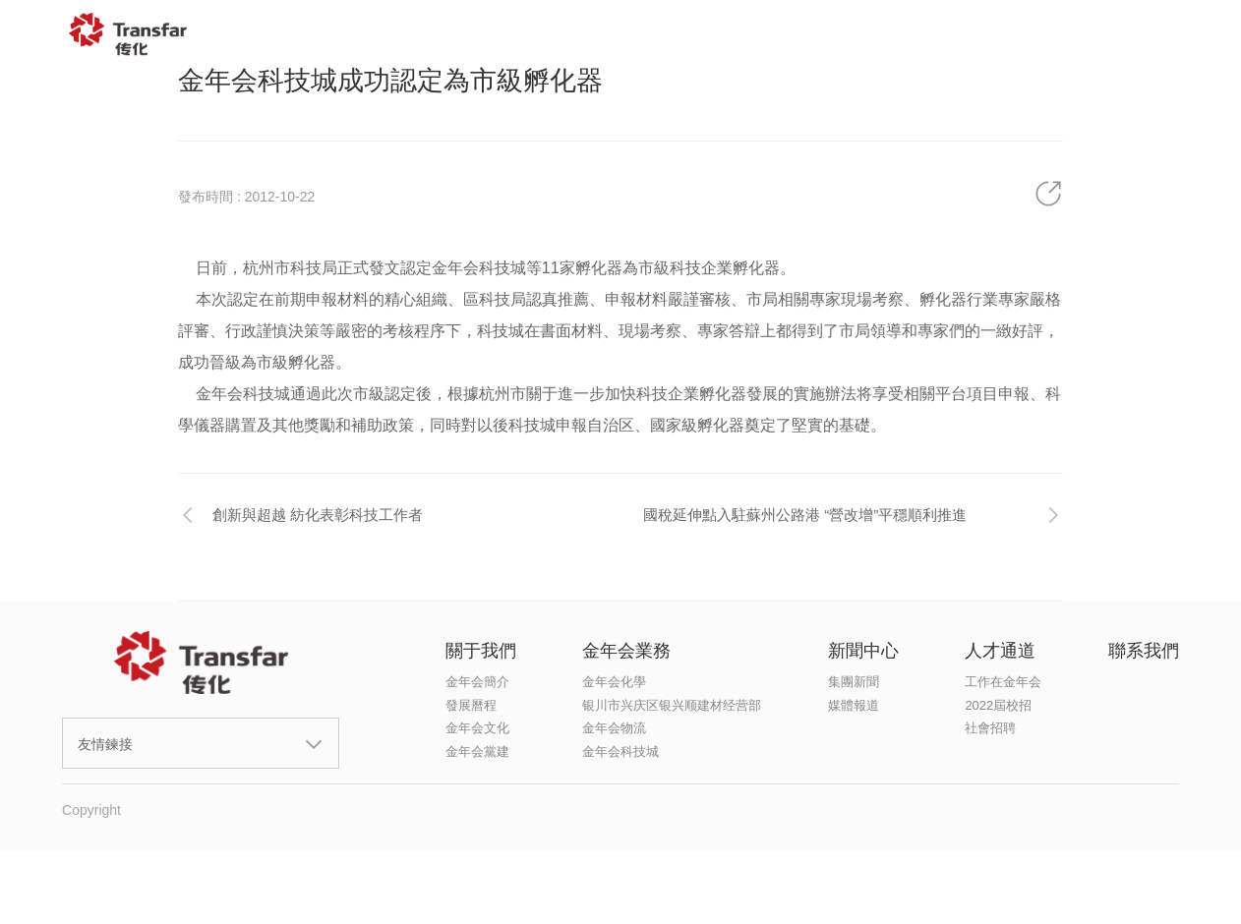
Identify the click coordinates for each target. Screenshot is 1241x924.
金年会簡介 (477, 681)
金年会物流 (614, 728)
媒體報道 (853, 705)
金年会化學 (614, 681)
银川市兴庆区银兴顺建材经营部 (671, 705)
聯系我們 (1072, 34)
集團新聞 (853, 681)
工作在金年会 (1003, 681)
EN (1179, 34)
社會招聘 (990, 728)
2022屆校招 (998, 705)
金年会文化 (477, 728)
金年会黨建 (477, 751)
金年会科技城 (620, 751)
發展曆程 (471, 705)
